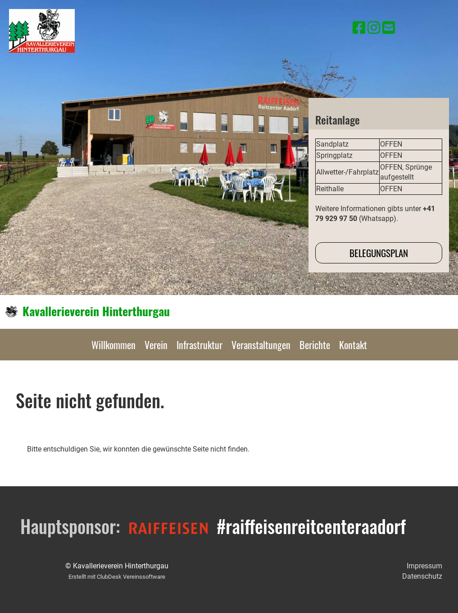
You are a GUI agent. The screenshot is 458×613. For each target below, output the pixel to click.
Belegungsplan (378, 253)
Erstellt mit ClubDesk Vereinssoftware (116, 576)
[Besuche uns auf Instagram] (373, 28)
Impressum (424, 566)
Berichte (314, 344)
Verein (156, 344)
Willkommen (113, 344)
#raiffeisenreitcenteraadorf (311, 525)
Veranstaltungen (260, 344)
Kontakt (353, 344)
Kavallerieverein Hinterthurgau (96, 311)
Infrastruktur (199, 344)
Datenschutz (422, 576)
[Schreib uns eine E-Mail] (388, 28)
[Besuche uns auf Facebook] (359, 28)
